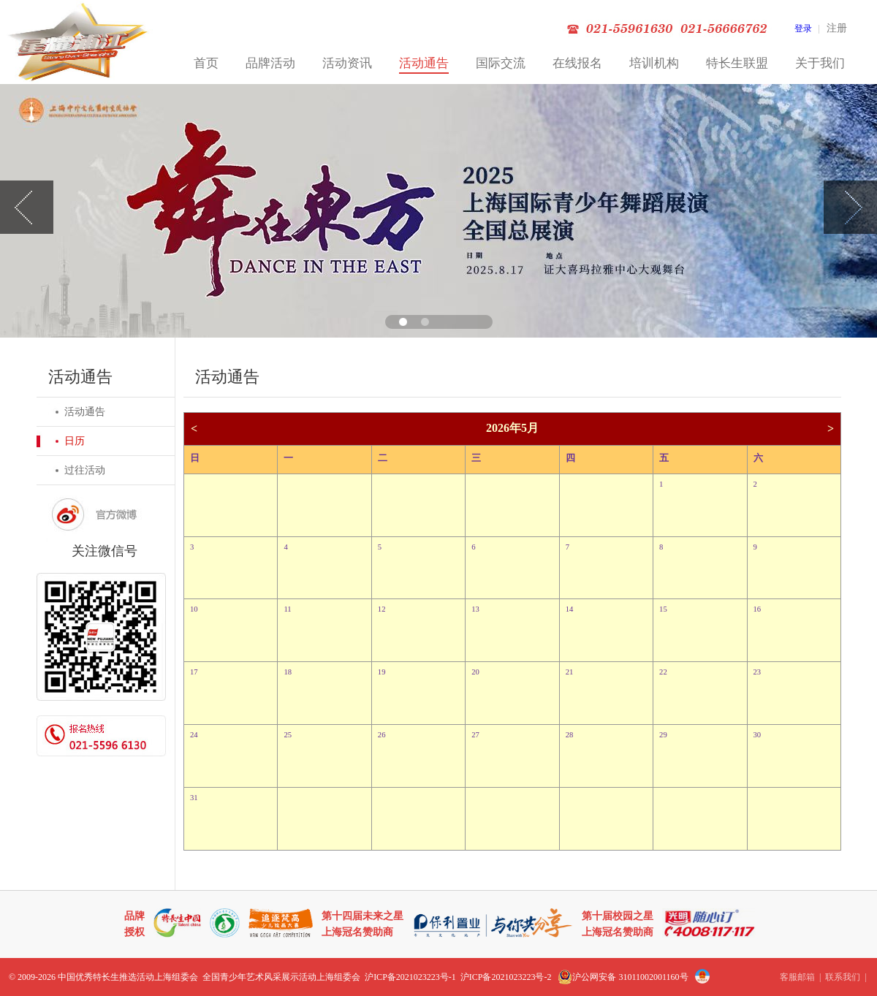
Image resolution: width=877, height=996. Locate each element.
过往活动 (84, 470)
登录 (803, 28)
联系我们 (842, 977)
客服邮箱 (797, 977)
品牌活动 (270, 63)
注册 (837, 28)
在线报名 (577, 63)
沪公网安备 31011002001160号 (623, 977)
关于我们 (820, 63)
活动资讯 (347, 63)
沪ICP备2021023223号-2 (506, 977)
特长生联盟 (737, 63)
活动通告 (424, 63)
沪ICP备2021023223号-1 (410, 977)
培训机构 (654, 63)
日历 (74, 441)
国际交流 (500, 63)
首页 (206, 63)
